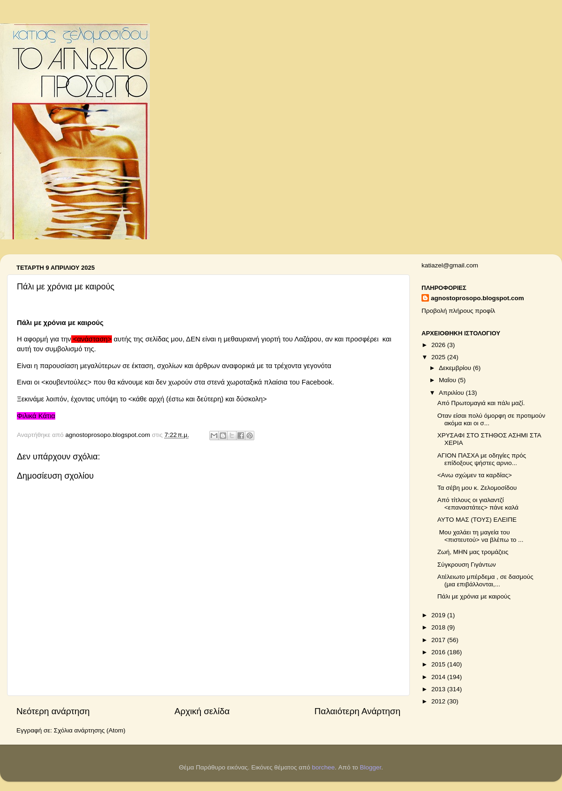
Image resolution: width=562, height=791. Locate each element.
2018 (439, 627)
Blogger (370, 767)
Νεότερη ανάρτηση (53, 711)
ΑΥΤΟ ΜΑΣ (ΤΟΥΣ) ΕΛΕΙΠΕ (477, 519)
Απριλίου (452, 392)
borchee (323, 767)
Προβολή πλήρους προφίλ (458, 310)
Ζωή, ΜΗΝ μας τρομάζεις (473, 551)
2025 (439, 357)
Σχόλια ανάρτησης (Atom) (90, 730)
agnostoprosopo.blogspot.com (477, 298)
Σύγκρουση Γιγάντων (466, 564)
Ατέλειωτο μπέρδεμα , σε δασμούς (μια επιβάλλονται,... (485, 580)
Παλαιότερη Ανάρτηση (357, 711)
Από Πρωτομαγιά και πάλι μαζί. (482, 403)
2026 (439, 344)
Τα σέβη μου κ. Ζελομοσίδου (477, 487)
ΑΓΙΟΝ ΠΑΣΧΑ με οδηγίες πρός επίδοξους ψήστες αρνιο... (481, 459)
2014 (439, 676)
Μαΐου (448, 380)
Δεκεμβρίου (456, 367)
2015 (439, 664)
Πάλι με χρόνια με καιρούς (473, 596)
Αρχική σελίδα (202, 711)
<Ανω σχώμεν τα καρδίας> (474, 475)
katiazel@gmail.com (450, 265)
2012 (439, 701)
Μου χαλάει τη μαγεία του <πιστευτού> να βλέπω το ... (480, 536)
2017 (439, 639)
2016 (439, 652)
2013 (439, 689)
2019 (439, 615)
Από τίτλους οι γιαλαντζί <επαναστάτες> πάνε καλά (477, 503)
